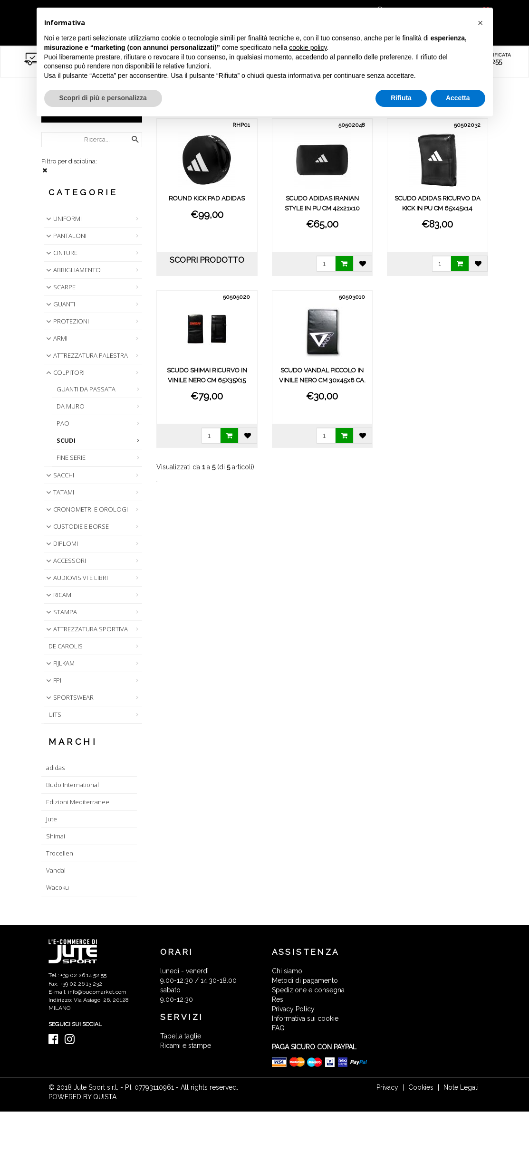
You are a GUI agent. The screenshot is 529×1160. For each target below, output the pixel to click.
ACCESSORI (65, 560)
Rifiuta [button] (401, 98)
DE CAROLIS (65, 646)
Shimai (55, 836)
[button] (480, 22)
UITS (54, 714)
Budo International (72, 784)
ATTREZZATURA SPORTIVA (86, 629)
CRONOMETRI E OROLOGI (86, 509)
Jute (51, 819)
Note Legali (461, 1087)
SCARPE (60, 287)
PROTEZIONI (66, 321)
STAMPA (60, 612)
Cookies (420, 1087)
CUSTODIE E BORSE (76, 526)
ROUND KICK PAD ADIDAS (207, 198)
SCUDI (66, 440)
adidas (55, 767)
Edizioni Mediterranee (77, 802)
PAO (63, 423)
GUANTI (59, 304)
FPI (52, 680)
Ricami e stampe (185, 1045)
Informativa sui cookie (305, 1018)
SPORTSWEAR (69, 697)
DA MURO (71, 406)
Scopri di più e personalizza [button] (103, 98)
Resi (278, 999)
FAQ (278, 1028)
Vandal (56, 870)
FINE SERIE (71, 457)
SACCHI (59, 475)
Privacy (387, 1087)
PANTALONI (65, 235)
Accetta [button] (458, 98)
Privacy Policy (293, 1009)
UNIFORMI (63, 218)
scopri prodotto (207, 260)
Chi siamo (287, 971)
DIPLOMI (61, 543)
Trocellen (59, 853)
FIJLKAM (59, 663)
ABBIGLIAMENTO (72, 270)
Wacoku (57, 887)
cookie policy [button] (308, 47)
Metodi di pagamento (305, 980)
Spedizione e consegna (308, 990)
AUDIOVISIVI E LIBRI (76, 577)
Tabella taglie (180, 1036)
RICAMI (58, 594)
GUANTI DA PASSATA (86, 389)
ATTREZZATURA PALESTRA (86, 355)
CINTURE (60, 252)
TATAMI (59, 492)
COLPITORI (64, 372)
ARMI (55, 338)
